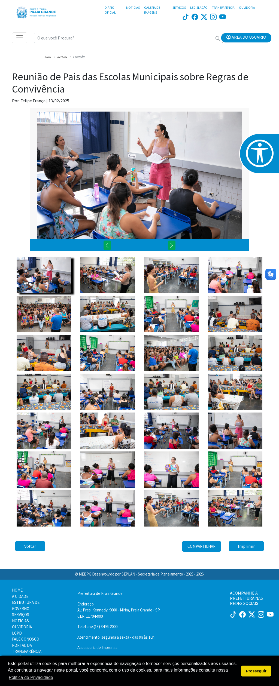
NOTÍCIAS (133, 7)
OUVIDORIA (247, 7)
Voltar (30, 546)
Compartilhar (201, 546)
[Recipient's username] (123, 38)
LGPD (17, 633)
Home (48, 57)
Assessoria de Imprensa (97, 647)
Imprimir (246, 546)
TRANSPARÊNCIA (223, 7)
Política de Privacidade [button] (31, 677)
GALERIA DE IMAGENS (152, 9)
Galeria (62, 57)
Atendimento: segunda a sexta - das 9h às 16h (115, 637)
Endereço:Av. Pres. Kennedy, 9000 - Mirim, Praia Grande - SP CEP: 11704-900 (118, 610)
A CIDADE (20, 596)
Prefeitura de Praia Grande (100, 593)
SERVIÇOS (179, 7)
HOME (17, 590)
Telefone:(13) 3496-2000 (97, 626)
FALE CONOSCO (25, 639)
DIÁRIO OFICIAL (110, 9)
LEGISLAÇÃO (199, 7)
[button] (246, 37)
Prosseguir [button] (256, 671)
